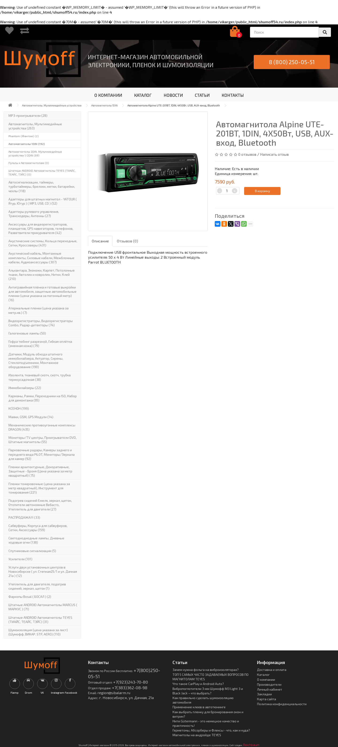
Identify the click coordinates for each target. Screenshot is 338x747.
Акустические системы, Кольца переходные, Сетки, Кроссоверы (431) (42, 243)
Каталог (263, 675)
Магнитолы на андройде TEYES (197, 735)
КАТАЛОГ (143, 95)
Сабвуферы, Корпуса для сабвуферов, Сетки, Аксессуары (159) (37, 528)
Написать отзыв (274, 154)
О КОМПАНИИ (108, 95)
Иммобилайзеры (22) (24, 388)
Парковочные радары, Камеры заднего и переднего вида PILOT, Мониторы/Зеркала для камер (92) (41, 454)
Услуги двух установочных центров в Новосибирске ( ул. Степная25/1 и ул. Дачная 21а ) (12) (42, 571)
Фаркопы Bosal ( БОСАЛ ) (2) (29, 597)
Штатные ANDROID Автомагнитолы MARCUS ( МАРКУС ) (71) (42, 607)
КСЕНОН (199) (18, 408)
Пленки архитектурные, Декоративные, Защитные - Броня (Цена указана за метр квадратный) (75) (40, 471)
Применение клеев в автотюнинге (199, 707)
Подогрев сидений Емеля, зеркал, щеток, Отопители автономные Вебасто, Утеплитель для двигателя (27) (40, 504)
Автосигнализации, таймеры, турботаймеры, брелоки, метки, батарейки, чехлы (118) (41, 186)
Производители (269, 684)
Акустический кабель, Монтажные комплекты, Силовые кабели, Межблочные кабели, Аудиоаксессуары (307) (41, 257)
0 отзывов (247, 154)
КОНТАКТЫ (233, 95)
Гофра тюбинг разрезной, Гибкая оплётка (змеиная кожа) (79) (40, 343)
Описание (100, 241)
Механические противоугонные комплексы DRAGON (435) (41, 427)
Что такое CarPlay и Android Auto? (198, 684)
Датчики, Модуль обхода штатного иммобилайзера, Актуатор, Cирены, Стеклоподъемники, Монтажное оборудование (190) (35, 360)
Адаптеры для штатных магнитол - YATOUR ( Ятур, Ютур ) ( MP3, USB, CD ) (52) (42, 201)
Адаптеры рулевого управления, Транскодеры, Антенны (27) (33, 214)
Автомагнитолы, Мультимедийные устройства (51, 105)
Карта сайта (266, 699)
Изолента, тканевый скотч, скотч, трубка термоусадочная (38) (39, 377)
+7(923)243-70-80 (130, 682)
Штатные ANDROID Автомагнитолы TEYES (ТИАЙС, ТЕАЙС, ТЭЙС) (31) (40, 619)
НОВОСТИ (173, 95)
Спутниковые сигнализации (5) (32, 551)
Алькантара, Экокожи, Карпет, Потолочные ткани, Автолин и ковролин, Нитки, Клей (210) (41, 274)
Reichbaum (251, 745)
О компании (266, 679)
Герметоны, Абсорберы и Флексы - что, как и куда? (211, 730)
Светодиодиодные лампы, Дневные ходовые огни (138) (36, 540)
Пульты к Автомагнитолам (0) (28, 162)
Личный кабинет (269, 689)
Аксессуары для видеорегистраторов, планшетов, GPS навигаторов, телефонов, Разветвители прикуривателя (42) (40, 228)
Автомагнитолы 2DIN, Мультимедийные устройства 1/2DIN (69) (35, 153)
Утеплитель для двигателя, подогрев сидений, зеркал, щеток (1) (37, 586)
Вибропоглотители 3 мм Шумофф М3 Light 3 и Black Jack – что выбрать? (208, 691)
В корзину (262, 191)
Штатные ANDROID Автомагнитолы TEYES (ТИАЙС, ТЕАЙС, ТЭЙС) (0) (42, 172)
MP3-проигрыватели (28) (27, 115)
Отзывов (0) (127, 241)
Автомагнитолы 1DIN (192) (26, 143)
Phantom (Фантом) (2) (23, 136)
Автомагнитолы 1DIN (104, 105)
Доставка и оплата (271, 670)
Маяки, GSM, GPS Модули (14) (30, 417)
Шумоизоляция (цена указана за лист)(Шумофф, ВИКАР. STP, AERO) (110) (38, 632)
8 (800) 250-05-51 (292, 61)
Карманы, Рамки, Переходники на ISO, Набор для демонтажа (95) (42, 398)
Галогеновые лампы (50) (27, 333)
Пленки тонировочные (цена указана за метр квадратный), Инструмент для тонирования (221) (39, 488)
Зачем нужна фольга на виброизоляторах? (206, 670)
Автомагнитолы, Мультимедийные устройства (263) (35, 126)
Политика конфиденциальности (282, 704)
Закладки (264, 694)
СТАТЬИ (202, 95)
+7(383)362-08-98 (129, 687)
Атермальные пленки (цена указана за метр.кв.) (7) (38, 310)
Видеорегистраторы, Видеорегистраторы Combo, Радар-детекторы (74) (40, 323)
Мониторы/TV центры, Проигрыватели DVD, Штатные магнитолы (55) (42, 440)
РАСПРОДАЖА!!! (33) (24, 517)
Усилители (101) (20, 559)
